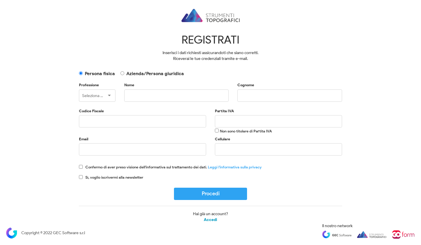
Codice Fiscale (91, 111)
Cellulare (222, 139)
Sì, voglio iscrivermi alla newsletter (114, 177)
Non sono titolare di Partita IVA (246, 131)
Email (83, 139)
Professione (89, 85)
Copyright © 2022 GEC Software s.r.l (45, 232)
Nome (129, 85)
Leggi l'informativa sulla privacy (235, 167)
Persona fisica (100, 73)
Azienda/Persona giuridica (155, 73)
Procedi (211, 193)
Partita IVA (224, 111)
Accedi (210, 220)
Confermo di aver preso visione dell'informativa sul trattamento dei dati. (173, 167)
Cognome (245, 85)
